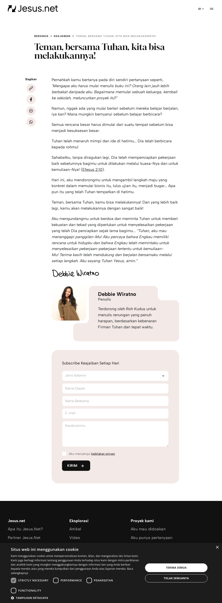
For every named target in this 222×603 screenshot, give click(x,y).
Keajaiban (62, 36)
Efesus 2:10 (92, 169)
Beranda (41, 36)
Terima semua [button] (176, 567)
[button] (75, 598)
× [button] (217, 547)
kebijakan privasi (103, 454)
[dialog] (111, 573)
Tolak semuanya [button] (176, 578)
